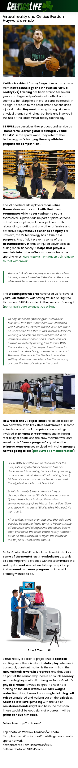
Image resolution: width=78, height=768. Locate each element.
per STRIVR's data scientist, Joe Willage (29, 307)
